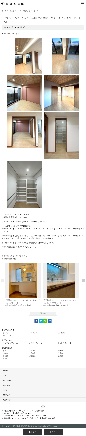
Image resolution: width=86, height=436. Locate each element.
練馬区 (60, 356)
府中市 (32, 350)
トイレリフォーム (64, 343)
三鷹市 (60, 353)
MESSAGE (7, 380)
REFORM (6, 385)
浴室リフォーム (36, 343)
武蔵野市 (33, 353)
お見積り (32, 432)
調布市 (60, 350)
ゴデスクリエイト (53, 426)
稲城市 (5, 353)
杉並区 (5, 359)
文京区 (32, 356)
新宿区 (5, 356)
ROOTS (6, 375)
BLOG (5, 390)
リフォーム (34, 333)
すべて (5, 333)
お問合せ (53, 432)
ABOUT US (7, 400)
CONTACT (7, 395)
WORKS (6, 370)
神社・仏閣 (7, 335)
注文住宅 (61, 333)
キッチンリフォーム (10, 343)
